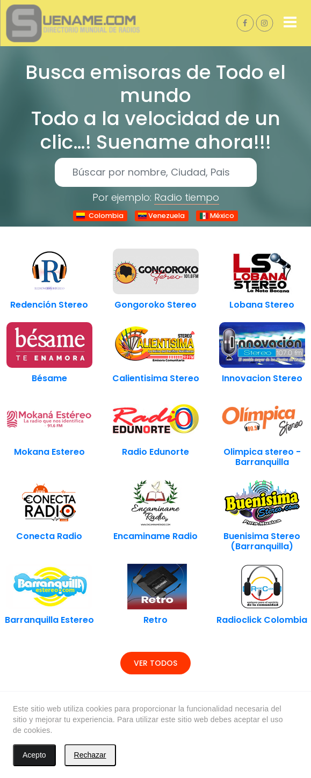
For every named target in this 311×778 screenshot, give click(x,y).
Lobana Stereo (261, 305)
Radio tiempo (186, 197)
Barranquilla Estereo (49, 620)
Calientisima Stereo (155, 378)
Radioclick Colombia (261, 620)
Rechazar (90, 755)
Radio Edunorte (155, 452)
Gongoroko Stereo (155, 305)
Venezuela (161, 215)
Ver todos (155, 663)
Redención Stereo (49, 305)
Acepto (34, 755)
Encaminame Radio (155, 536)
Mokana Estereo (49, 452)
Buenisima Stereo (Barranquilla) (261, 541)
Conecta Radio (49, 536)
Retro (155, 620)
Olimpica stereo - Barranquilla (262, 457)
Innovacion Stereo (262, 378)
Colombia (100, 215)
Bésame (49, 378)
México (216, 215)
